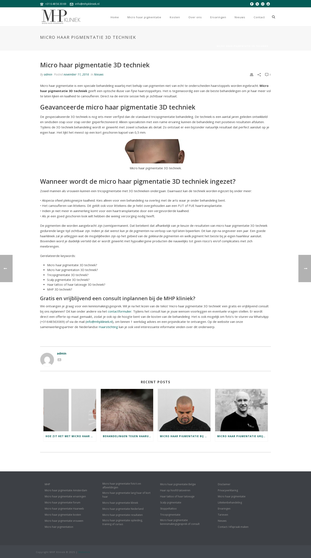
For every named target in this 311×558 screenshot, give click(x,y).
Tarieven (223, 514)
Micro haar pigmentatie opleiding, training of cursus (122, 522)
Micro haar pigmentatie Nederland (123, 509)
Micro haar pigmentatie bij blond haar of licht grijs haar (185, 436)
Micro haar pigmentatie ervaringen (65, 496)
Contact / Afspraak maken (233, 527)
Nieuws (240, 17)
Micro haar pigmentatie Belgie (178, 484)
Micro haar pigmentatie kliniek (120, 503)
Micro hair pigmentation (59, 527)
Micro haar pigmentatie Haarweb (64, 508)
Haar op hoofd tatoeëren (175, 490)
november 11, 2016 (76, 74)
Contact (259, 17)
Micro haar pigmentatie (144, 17)
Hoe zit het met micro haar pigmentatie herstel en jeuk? (71, 436)
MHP (47, 484)
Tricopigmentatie (170, 514)
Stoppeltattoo (168, 508)
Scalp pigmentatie (170, 502)
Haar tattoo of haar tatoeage (177, 496)
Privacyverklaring (228, 490)
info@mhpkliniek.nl (87, 4)
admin (48, 74)
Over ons (195, 17)
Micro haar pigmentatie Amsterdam (66, 490)
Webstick (84, 552)
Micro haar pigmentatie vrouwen (64, 521)
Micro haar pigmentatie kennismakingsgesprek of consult (180, 522)
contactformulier (120, 311)
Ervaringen (218, 17)
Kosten (175, 17)
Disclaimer (224, 484)
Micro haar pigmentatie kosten (63, 514)
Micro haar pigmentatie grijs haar (242, 436)
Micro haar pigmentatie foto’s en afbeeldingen (121, 485)
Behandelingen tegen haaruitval (128, 436)
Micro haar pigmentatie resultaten (122, 515)
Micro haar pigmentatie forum (62, 502)
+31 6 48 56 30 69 (55, 4)
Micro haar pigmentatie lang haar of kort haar (126, 494)
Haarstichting (108, 327)
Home (115, 17)
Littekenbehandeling (230, 502)
